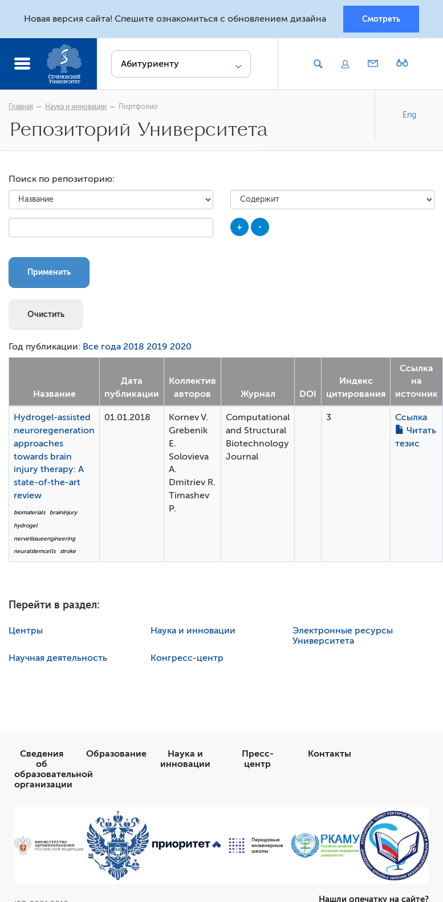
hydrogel (26, 525)
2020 (181, 347)
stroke (68, 551)
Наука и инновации (76, 107)
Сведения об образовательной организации (53, 769)
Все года (102, 347)
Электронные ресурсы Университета (342, 635)
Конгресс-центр (187, 658)
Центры (26, 630)
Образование (116, 754)
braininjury (63, 512)
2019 (157, 347)
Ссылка (411, 417)
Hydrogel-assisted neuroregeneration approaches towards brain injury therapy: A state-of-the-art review (54, 456)
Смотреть (381, 18)
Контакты (329, 754)
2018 (133, 347)
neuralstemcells (34, 551)
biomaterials (29, 512)
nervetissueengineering (44, 538)
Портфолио (138, 107)
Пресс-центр (258, 759)
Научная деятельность (58, 658)
